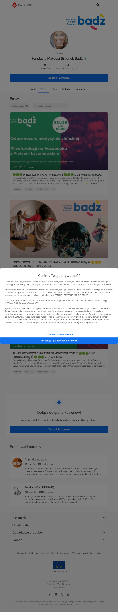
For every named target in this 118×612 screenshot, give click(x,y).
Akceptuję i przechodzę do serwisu (59, 340)
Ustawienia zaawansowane (59, 334)
